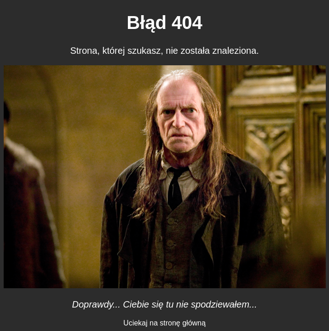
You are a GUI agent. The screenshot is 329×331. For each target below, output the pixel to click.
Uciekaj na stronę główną (164, 323)
